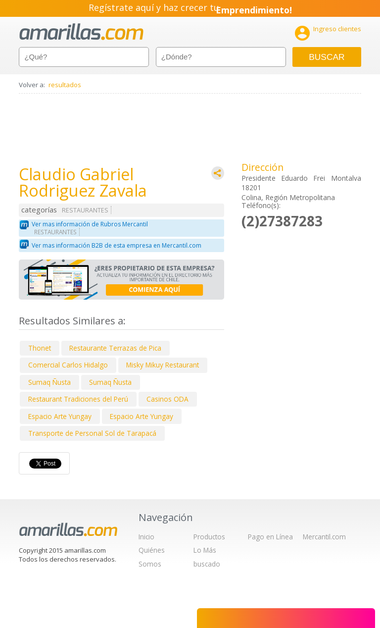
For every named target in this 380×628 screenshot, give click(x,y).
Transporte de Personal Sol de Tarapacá (92, 433)
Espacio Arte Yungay (60, 416)
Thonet (39, 348)
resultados (64, 84)
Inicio (146, 536)
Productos (209, 536)
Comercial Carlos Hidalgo (68, 364)
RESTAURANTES (85, 210)
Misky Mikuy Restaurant (162, 364)
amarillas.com (81, 32)
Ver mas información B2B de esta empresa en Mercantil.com (116, 245)
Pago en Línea (270, 536)
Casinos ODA (167, 399)
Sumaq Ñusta (49, 382)
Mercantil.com (324, 536)
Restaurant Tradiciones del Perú (78, 399)
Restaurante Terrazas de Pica (115, 348)
